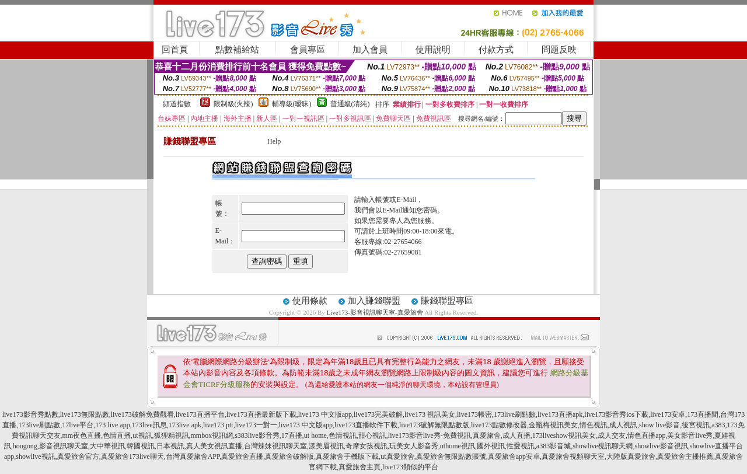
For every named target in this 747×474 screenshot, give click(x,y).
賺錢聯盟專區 (447, 300)
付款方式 (496, 49)
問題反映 (559, 49)
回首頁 (175, 49)
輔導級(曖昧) (292, 104)
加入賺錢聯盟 (374, 300)
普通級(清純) (350, 104)
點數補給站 (237, 49)
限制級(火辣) (233, 104)
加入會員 (370, 49)
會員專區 (307, 49)
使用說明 (433, 49)
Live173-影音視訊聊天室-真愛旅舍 (375, 312)
